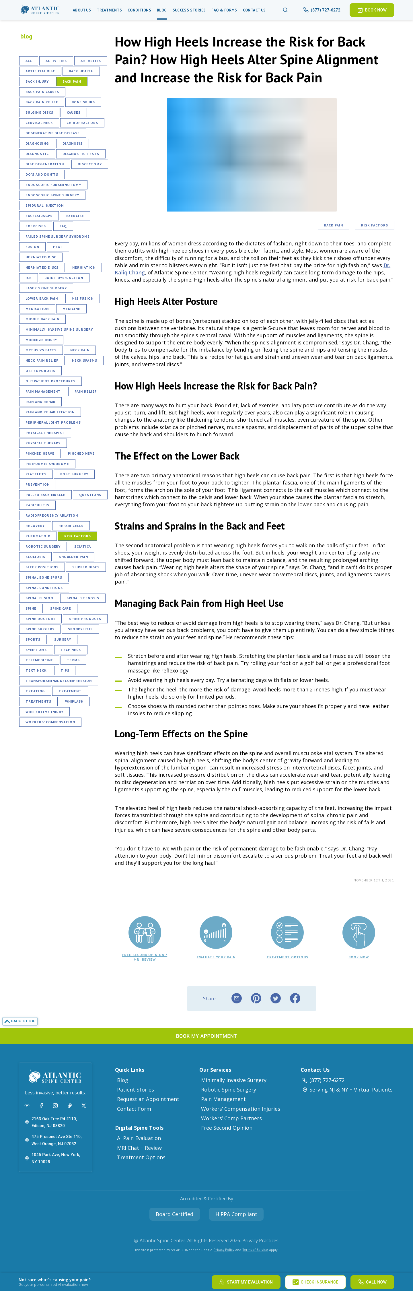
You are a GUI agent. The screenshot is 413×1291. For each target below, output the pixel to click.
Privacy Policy (224, 1249)
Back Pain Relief (42, 102)
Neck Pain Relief (42, 360)
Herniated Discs (42, 267)
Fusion (32, 247)
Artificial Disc (40, 71)
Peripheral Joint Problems (53, 422)
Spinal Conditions (44, 588)
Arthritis (91, 61)
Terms (73, 660)
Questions (90, 495)
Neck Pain (79, 350)
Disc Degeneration (45, 164)
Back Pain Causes (42, 92)
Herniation (84, 267)
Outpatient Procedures (50, 381)
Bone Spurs (83, 102)
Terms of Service (255, 1249)
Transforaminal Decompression (59, 681)
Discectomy (90, 164)
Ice (29, 278)
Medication (37, 309)
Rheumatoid (38, 536)
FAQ (63, 226)
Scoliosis (35, 557)
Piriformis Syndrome (47, 464)
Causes (74, 112)
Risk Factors (77, 536)
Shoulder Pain (73, 557)
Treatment (70, 691)
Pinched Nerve (40, 453)
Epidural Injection (45, 205)
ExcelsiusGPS (39, 216)
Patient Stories (135, 1089)
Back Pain (72, 81)
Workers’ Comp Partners (231, 1118)
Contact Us (254, 10)
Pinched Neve (81, 453)
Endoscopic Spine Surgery (52, 195)
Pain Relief (86, 391)
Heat (58, 247)
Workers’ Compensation (50, 722)
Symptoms (36, 650)
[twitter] (275, 998)
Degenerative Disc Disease (53, 133)
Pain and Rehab (40, 402)
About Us (82, 10)
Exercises (36, 226)
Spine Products (85, 619)
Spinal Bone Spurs (44, 577)
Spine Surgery (40, 629)
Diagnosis (73, 143)
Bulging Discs (39, 112)
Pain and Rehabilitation (50, 412)
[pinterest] (256, 998)
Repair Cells (71, 526)
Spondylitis (80, 629)
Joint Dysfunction (64, 278)
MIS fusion (82, 298)
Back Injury (37, 81)
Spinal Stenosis (83, 598)
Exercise (75, 216)
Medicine (72, 309)
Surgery (62, 639)
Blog (162, 10)
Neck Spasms (84, 360)
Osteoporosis (40, 371)
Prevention (38, 484)
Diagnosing (37, 143)
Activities (56, 61)
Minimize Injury (41, 340)
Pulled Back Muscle (45, 495)
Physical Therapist (45, 433)
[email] (236, 998)
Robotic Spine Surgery (228, 1089)
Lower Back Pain (42, 298)
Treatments (109, 10)
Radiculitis (37, 505)
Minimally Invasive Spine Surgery (59, 329)
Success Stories (189, 10)
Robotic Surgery (43, 546)
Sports (33, 639)
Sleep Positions (42, 567)
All (29, 61)
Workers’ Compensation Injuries (240, 1108)
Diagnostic (37, 154)
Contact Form (134, 1108)
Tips (65, 670)
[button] (40, 10)
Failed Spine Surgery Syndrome (58, 236)
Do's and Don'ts (42, 174)
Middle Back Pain (42, 319)
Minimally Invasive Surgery (233, 1080)
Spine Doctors (40, 619)
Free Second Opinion (226, 1127)
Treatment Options (141, 1157)
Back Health (81, 71)
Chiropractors (82, 123)
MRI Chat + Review (139, 1147)
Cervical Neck (39, 123)
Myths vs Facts (41, 350)
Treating (35, 691)
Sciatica (82, 546)
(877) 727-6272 (323, 1080)
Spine (31, 608)
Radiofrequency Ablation (52, 515)
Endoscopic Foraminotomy (53, 185)
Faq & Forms (224, 10)
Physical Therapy (43, 443)
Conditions (139, 10)
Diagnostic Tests (81, 154)
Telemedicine (39, 660)
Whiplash (74, 701)
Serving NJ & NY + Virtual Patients (347, 1089)
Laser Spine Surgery (46, 288)
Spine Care (60, 608)
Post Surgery (74, 474)
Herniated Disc (41, 257)
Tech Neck (71, 650)
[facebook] (295, 998)
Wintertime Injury (44, 712)
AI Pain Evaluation (139, 1138)
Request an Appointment (148, 1099)
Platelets (36, 474)
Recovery (35, 526)
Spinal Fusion (39, 598)
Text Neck (36, 670)
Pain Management (43, 391)
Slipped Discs (85, 567)
